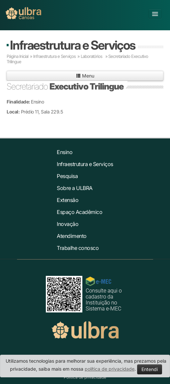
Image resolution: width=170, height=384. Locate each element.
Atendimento (72, 236)
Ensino (64, 152)
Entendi (149, 369)
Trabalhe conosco (78, 248)
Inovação (67, 224)
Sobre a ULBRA (75, 188)
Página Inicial (17, 56)
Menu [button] (85, 76)
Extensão (67, 200)
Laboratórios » (94, 56)
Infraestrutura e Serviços (72, 45)
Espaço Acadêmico (79, 212)
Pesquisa (67, 176)
